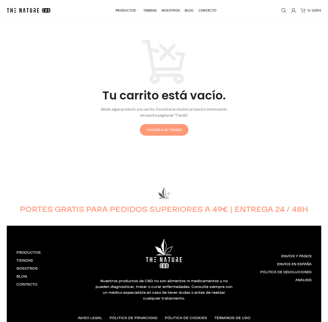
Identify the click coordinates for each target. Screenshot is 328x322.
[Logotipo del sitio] (28, 12)
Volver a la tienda (164, 134)
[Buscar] (284, 12)
